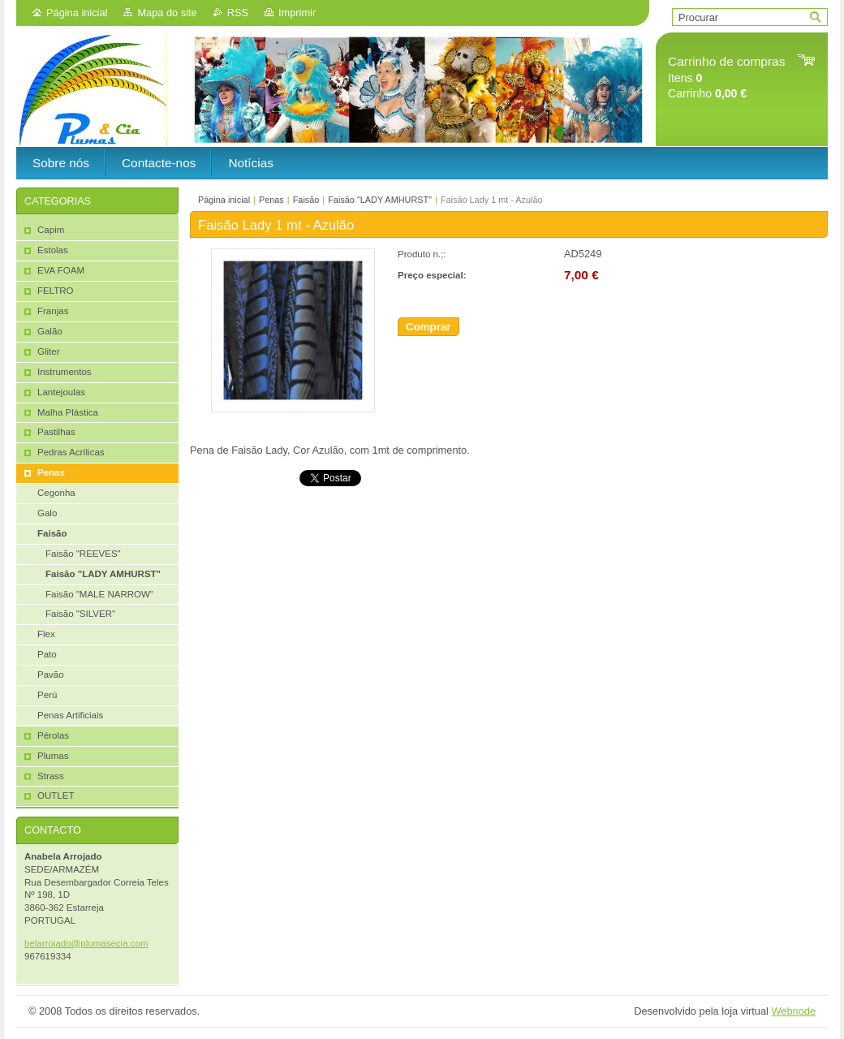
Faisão (306, 200)
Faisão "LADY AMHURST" (380, 200)
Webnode (793, 1011)
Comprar (428, 327)
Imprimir (297, 12)
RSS (237, 12)
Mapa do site (166, 12)
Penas (271, 200)
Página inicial (76, 12)
